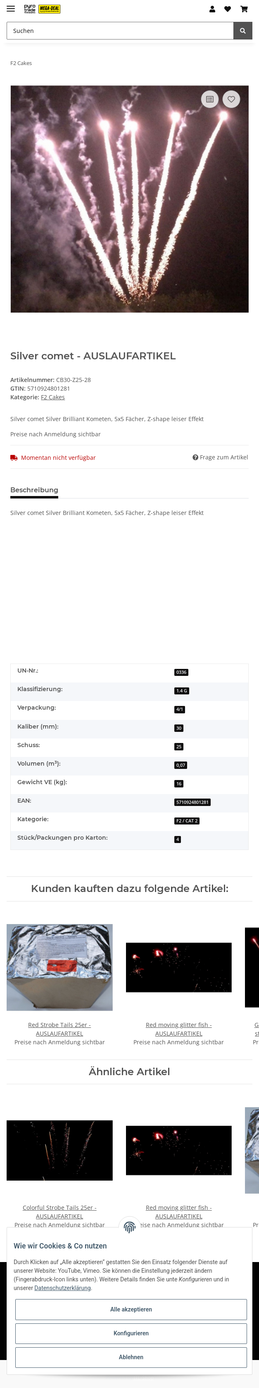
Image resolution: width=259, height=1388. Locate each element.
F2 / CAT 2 (186, 821)
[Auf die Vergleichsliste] (210, 99)
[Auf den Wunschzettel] (231, 99)
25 (178, 747)
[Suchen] (120, 31)
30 (178, 728)
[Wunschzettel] (227, 9)
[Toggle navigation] (11, 5)
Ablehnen (131, 1357)
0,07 (180, 765)
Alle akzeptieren (131, 1309)
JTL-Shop (144, 1377)
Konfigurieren (131, 1333)
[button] (212, 9)
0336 (181, 672)
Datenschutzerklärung (62, 1288)
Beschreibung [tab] (34, 490)
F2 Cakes (53, 397)
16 (178, 784)
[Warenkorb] (244, 9)
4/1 (179, 709)
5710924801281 (192, 802)
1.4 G (181, 691)
